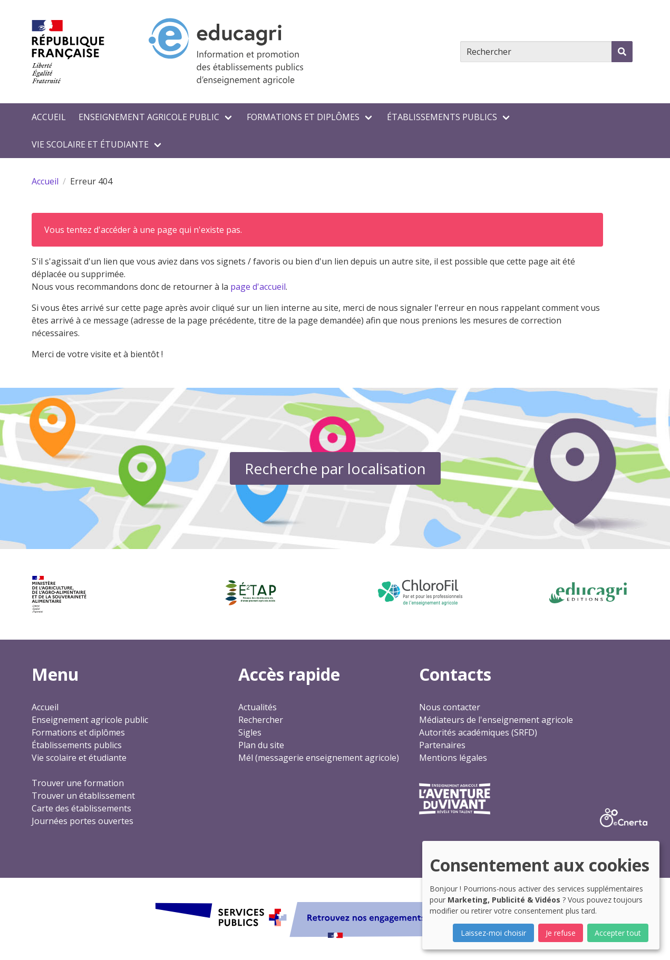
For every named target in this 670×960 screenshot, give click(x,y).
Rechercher (260, 720)
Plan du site (261, 745)
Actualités (257, 707)
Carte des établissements (81, 808)
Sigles (249, 732)
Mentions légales (453, 757)
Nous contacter (449, 707)
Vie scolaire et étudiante (90, 144)
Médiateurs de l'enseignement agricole (496, 720)
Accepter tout (618, 933)
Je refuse (561, 933)
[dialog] (540, 895)
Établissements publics (442, 117)
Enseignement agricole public (149, 117)
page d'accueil (258, 286)
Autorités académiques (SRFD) (478, 732)
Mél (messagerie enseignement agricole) (318, 757)
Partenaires (442, 745)
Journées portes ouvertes (82, 821)
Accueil (49, 117)
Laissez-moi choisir (493, 933)
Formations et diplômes (303, 117)
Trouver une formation (78, 783)
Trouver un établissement (83, 795)
